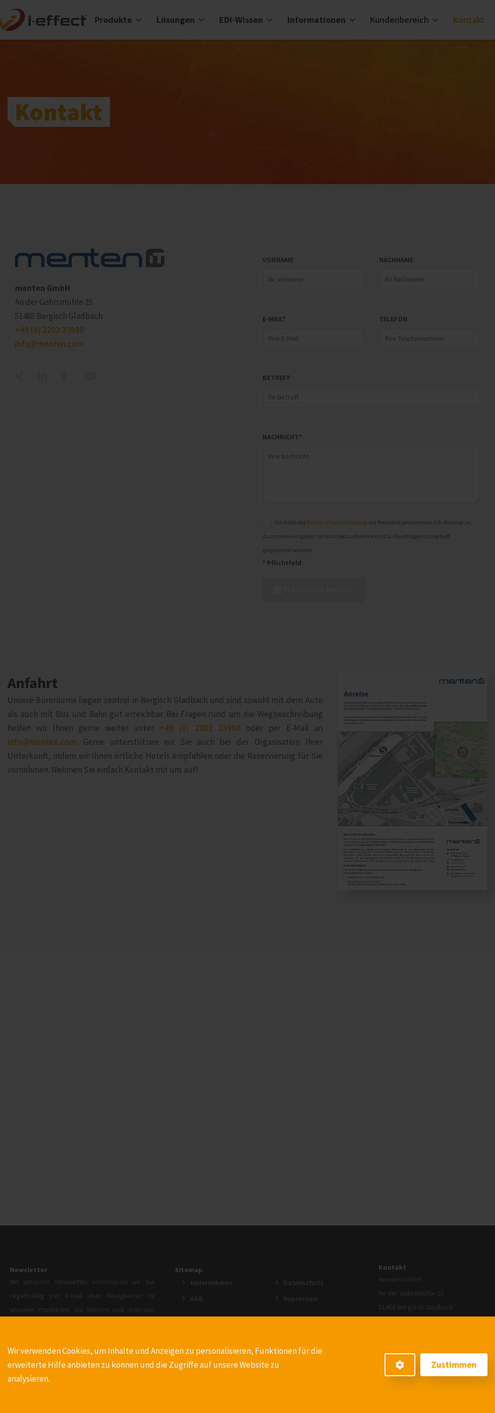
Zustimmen (454, 1364)
